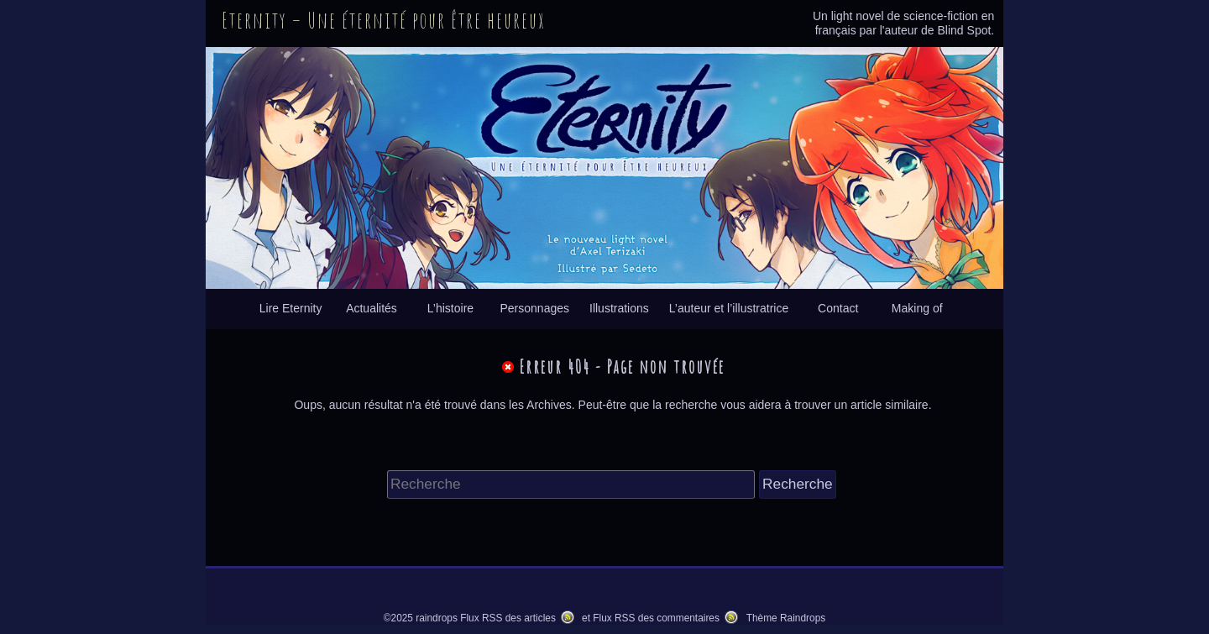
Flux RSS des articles (508, 618)
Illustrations (619, 308)
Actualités (371, 308)
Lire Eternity (290, 308)
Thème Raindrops (786, 618)
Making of (917, 308)
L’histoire (450, 308)
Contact (838, 308)
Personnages (534, 308)
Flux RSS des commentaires (656, 618)
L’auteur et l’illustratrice (728, 308)
